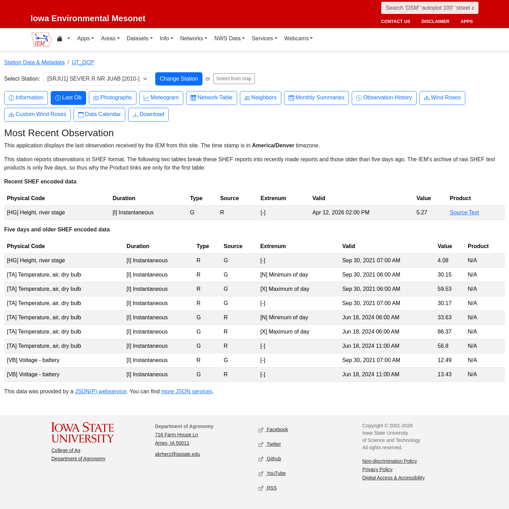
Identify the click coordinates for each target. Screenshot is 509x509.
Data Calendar (99, 114)
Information (26, 97)
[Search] (429, 8)
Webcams (296, 38)
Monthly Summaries (316, 97)
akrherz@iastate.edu (177, 454)
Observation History (384, 97)
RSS (268, 488)
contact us (395, 21)
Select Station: (22, 79)
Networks (191, 38)
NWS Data (227, 38)
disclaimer (436, 21)
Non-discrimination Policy (389, 461)
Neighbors (260, 97)
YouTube (272, 474)
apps (467, 21)
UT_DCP (83, 62)
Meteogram (161, 97)
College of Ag (65, 450)
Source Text (464, 212)
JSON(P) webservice (100, 391)
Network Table (212, 97)
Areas (108, 38)
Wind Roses (442, 97)
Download (148, 114)
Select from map (234, 78)
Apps (83, 38)
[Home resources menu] (63, 39)
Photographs (112, 97)
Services (262, 38)
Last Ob (68, 97)
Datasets (138, 38)
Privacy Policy (377, 469)
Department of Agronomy (78, 458)
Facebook (273, 430)
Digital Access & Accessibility (393, 478)
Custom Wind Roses (37, 114)
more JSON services (186, 391)
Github (270, 459)
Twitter (270, 444)
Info (164, 38)
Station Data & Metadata (34, 62)
